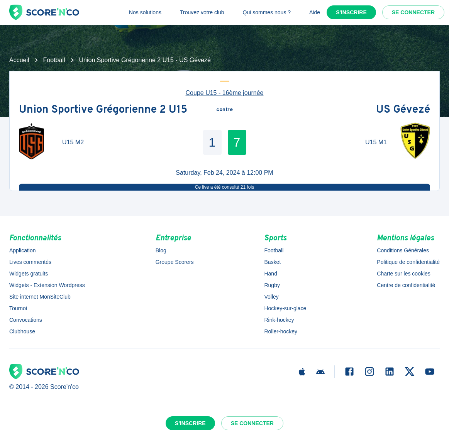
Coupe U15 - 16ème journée (225, 93)
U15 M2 (73, 142)
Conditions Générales (403, 250)
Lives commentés (30, 262)
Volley (271, 297)
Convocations (25, 320)
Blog (161, 250)
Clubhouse (22, 331)
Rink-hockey (279, 320)
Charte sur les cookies (403, 273)
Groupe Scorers (175, 262)
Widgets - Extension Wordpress (47, 285)
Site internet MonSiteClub (40, 297)
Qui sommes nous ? (267, 12)
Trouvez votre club (202, 12)
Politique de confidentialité (408, 262)
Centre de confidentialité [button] (406, 285)
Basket (272, 262)
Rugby (272, 285)
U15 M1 (376, 142)
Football (54, 60)
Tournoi (18, 308)
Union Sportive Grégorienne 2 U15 (103, 110)
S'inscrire (351, 12)
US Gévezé (403, 110)
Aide (314, 12)
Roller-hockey (280, 331)
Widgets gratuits (28, 273)
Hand (270, 273)
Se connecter (413, 12)
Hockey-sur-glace (285, 308)
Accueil (19, 60)
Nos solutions (145, 12)
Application (22, 250)
